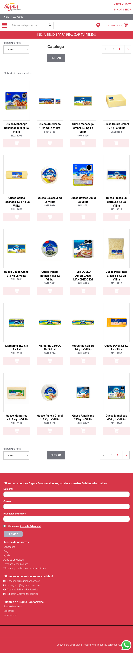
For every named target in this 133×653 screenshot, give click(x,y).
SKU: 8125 (83, 135)
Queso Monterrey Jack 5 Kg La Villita (16, 417)
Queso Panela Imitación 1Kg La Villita (49, 275)
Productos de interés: (14, 513)
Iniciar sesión (10, 615)
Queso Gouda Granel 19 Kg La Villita (116, 126)
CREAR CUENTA (122, 4)
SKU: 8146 (49, 131)
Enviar (13, 534)
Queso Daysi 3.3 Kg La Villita (116, 347)
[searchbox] (5, 518)
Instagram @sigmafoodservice (21, 585)
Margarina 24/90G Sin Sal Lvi (50, 347)
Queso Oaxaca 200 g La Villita (83, 199)
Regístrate (8, 610)
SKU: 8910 (116, 283)
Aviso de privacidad (13, 559)
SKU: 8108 (116, 131)
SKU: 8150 (50, 423)
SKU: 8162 (16, 423)
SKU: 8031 (83, 205)
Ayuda (6, 555)
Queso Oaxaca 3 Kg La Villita (50, 199)
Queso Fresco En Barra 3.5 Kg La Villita (116, 201)
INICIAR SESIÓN (122, 9)
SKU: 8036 (50, 205)
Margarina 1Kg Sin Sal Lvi (16, 347)
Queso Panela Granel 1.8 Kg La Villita (50, 417)
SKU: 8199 (83, 283)
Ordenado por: (12, 43)
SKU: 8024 (116, 209)
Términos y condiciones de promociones (24, 568)
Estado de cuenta (12, 606)
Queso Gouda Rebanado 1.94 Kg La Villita (17, 201)
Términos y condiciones (15, 564)
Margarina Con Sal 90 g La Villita (83, 347)
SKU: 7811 (50, 283)
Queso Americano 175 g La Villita (83, 417)
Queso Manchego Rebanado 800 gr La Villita (16, 128)
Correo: (7, 501)
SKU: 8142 (116, 423)
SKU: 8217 (16, 353)
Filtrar (55, 57)
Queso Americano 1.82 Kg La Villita (50, 126)
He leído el (24, 526)
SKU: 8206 (16, 135)
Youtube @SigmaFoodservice (20, 589)
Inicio (6, 17)
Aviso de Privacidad (30, 526)
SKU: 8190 (116, 353)
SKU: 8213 (83, 353)
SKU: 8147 (83, 423)
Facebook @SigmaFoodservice (21, 581)
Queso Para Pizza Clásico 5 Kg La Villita (116, 275)
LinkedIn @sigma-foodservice (20, 593)
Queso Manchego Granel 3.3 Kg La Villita (83, 128)
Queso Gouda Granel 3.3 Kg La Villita (16, 273)
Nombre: (8, 489)
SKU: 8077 (16, 209)
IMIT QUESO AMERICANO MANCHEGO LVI (83, 275)
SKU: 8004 (16, 279)
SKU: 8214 (50, 353)
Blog (5, 551)
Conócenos (9, 547)
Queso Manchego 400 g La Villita (116, 417)
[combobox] (66, 519)
